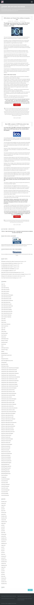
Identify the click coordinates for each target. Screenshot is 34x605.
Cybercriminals (3, 331)
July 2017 (2, 547)
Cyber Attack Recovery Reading (6, 309)
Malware (2, 351)
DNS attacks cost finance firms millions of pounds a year (17, 18)
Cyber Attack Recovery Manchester (7, 305)
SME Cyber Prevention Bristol (6, 435)
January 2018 (3, 536)
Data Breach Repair (4, 333)
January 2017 (3, 558)
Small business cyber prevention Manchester (8, 393)
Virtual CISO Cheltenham (5, 484)
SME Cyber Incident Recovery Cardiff (7, 417)
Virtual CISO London (4, 488)
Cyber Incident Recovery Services (6, 313)
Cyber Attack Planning (11, 108)
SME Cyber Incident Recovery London (7, 424)
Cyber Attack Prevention (17, 108)
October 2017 (3, 541)
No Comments (23, 125)
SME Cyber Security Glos (21, 113)
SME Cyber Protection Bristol (10, 112)
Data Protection (4, 335)
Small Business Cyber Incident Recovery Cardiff (9, 371)
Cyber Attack (6, 108)
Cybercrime (9, 110)
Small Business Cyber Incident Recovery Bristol (9, 369)
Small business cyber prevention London (8, 391)
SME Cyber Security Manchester (6, 453)
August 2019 (3, 505)
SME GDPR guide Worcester (19, 222)
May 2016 (3, 572)
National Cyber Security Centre (24, 110)
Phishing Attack (4, 362)
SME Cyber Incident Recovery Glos (7, 420)
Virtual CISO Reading (4, 493)
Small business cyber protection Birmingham (8, 398)
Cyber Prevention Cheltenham (10, 109)
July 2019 (2, 507)
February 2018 (3, 534)
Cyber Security (16, 21)
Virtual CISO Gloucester (5, 486)
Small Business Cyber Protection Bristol (7, 400)
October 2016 (3, 563)
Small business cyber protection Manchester (8, 411)
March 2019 (3, 510)
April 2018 (3, 530)
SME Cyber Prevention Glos (5, 437)
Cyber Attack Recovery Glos (5, 302)
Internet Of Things (4, 349)
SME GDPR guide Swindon (13, 222)
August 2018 (3, 523)
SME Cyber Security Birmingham (25, 112)
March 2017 (3, 554)
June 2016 (3, 570)
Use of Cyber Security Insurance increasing (8, 277)
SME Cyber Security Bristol (7, 113)
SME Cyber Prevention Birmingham (7, 433)
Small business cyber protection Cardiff (7, 402)
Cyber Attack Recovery (5, 293)
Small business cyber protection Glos (7, 406)
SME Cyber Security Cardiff (14, 113)
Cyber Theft (3, 327)
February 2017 (3, 556)
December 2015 (4, 581)
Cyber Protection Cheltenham (17, 109)
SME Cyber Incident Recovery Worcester (8, 431)
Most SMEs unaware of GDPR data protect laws (17, 124)
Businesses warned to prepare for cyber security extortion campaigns (13, 274)
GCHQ (2, 346)
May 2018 (3, 528)
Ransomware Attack (6, 111)
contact (24, 102)
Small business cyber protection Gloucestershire (9, 407)
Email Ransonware (4, 342)
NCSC (2, 356)
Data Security (13, 110)
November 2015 (4, 583)
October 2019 (3, 503)
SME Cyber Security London (5, 451)
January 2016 (3, 579)
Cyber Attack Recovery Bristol (6, 296)
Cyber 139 (3, 284)
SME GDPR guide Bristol (17, 114)
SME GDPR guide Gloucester (19, 221)
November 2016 (4, 561)
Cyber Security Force (4, 325)
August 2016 (3, 567)
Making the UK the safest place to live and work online (10, 276)
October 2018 (3, 519)
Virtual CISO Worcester (5, 495)
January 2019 (3, 514)
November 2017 (4, 539)
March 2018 (3, 532)
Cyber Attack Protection (23, 108)
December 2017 (4, 538)
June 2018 (3, 527)
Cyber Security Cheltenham (5, 324)
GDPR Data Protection (5, 347)
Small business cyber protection (18, 111)
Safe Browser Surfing (11, 111)
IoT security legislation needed (6, 270)
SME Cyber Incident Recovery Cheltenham (8, 418)
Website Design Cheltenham (11, 596)
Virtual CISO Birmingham (5, 478)
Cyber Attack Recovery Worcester (6, 311)
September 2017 (4, 543)
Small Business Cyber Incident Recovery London (9, 378)
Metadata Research (4, 353)
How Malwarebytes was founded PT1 (7, 266)
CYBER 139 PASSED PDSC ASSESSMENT (7, 268)
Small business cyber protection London (8, 409)
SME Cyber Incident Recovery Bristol (7, 415)
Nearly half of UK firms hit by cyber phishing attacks (10, 272)
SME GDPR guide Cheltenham (23, 114)
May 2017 (3, 550)
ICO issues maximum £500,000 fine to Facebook (9, 263)
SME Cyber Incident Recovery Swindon (7, 429)
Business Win (12, 598)
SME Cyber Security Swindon (6, 458)
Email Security (3, 344)
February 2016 (3, 578)
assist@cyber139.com (8, 102)
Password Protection (4, 358)
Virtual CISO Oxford (4, 491)
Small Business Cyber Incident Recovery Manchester (10, 380)
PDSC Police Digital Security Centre (7, 360)
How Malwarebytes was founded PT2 (7, 265)
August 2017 (3, 545)
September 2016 (4, 565)
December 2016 (4, 559)
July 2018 (2, 525)
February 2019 (3, 512)
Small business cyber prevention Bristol (7, 389)
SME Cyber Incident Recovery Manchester (8, 426)
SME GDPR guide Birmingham (10, 114)
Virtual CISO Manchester (5, 489)
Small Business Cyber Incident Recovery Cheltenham (10, 373)
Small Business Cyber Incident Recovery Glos (8, 375)
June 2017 (3, 548)
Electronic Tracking (4, 340)
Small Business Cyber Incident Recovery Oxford (9, 382)
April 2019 (3, 508)
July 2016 (2, 568)
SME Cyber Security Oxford (5, 455)
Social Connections (4, 475)
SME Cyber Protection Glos (17, 112)
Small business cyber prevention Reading (8, 395)
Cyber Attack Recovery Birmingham (7, 295)
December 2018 (4, 516)
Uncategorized (19, 115)
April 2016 (3, 574)
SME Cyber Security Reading (6, 457)
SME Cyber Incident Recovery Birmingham (8, 413)
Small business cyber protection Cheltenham (8, 404)
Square (9, 603)
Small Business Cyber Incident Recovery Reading (9, 384)
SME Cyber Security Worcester (6, 460)
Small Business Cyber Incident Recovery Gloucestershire (10, 376)
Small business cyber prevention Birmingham (8, 387)
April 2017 (3, 552)
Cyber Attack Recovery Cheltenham (7, 300)
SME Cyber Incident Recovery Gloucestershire (8, 422)
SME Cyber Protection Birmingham (7, 438)
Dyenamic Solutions (27, 596)
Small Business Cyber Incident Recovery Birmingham (10, 367)
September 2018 (4, 521)
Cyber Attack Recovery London (6, 304)
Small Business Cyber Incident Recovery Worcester (9, 386)
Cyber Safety (3, 318)
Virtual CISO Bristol (4, 480)
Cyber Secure (3, 320)
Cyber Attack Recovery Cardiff (6, 298)
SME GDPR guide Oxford (26, 221)
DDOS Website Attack (17, 110)
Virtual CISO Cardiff (4, 482)
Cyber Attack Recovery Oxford (6, 307)
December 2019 (4, 501)
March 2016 (3, 576)
